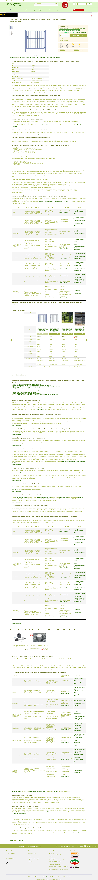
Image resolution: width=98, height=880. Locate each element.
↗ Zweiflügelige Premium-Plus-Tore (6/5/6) (78, 739)
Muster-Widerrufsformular (33, 859)
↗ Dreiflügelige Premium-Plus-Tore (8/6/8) (78, 759)
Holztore (44, 791)
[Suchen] (56, 4)
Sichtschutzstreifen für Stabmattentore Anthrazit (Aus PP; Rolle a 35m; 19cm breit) (39, 645)
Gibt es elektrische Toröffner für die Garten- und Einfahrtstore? (27, 393)
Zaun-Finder (80, 497)
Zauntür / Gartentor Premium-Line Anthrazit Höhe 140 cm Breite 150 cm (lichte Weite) (67, 329)
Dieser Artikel (42, 333)
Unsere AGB (30, 861)
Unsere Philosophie (53, 863)
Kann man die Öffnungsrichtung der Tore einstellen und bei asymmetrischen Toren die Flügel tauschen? (36, 386)
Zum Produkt (55, 333)
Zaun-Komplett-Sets (63, 497)
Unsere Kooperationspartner (55, 861)
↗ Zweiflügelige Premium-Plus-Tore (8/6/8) (78, 754)
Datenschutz (51, 853)
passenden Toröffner (43, 134)
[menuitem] (46, 4)
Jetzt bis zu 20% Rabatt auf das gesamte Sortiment (57, 855)
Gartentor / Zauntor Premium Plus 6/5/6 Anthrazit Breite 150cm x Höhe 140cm (42, 329)
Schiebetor (55, 791)
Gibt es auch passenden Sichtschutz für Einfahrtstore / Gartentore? (28, 391)
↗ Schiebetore (77, 290)
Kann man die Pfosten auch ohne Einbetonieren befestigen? (26, 390)
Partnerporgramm (52, 858)
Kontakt (29, 856)
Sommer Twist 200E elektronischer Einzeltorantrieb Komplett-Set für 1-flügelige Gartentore (20, 645)
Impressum (51, 867)
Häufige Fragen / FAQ (26, 57)
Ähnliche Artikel (19, 840)
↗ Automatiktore (77, 292)
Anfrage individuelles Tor (41, 57)
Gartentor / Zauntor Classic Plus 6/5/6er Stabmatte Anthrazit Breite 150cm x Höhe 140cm (54, 329)
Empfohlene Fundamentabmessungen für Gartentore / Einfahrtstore (53, 201)
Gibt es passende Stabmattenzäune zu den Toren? (24, 392)
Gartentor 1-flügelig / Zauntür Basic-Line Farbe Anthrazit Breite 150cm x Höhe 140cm (80, 329)
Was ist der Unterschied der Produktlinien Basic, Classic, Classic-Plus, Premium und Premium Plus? (36, 394)
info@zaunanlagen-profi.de (12, 859)
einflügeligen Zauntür (16, 791)
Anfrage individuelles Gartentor (19, 813)
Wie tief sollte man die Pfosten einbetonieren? (23, 388)
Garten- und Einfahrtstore (21, 497)
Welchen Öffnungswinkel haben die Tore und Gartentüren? (26, 387)
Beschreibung (13, 57)
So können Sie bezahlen (33, 854)
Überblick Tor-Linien (52, 57)
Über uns (59, 57)
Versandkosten (46, 876)
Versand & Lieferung (32, 853)
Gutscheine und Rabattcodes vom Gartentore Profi (58, 870)
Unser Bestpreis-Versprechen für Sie (56, 859)
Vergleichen (62, 38)
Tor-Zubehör (40, 409)
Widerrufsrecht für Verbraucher (34, 858)
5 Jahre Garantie (64, 212)
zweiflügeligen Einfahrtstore (35, 791)
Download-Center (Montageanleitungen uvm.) (58, 866)
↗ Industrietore (77, 293)
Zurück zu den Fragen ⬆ (17, 411)
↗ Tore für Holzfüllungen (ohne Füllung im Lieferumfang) (79, 248)
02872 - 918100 (80, 0)
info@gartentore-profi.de (52, 811)
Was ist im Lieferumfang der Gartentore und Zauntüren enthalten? (28, 384)
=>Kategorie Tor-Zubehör (64, 487)
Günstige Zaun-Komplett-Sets (42, 124)
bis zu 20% (82, 28)
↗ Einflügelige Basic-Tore (79, 210)
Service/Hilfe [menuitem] (88, 0)
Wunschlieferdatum (81, 32)
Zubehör (34, 57)
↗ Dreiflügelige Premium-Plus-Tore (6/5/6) (78, 744)
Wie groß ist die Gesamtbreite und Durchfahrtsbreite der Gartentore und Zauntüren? (32, 385)
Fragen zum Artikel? (17, 303)
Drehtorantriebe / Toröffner (18, 509)
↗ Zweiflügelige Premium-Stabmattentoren (78, 728)
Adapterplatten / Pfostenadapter (24, 472)
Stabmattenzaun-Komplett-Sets (44, 497)
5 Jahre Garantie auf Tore (54, 864)
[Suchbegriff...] (46, 4)
